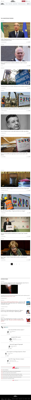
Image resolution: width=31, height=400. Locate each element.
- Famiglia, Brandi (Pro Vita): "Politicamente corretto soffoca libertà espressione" (11, 371)
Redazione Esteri (4, 298)
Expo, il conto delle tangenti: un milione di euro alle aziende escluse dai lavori (15, 108)
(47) (9, 363)
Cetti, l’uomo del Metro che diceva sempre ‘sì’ (16, 329)
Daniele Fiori (3, 323)
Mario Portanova (4, 110)
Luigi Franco (3, 156)
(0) (29, 212)
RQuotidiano (3, 212)
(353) (29, 110)
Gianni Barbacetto (12, 331)
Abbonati (23, 1)
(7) (11, 341)
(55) (10, 348)
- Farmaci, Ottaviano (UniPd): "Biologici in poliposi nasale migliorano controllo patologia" (12, 375)
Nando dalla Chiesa (12, 360)
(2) (29, 315)
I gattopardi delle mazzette (16, 337)
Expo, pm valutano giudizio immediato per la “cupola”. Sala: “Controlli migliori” (14, 234)
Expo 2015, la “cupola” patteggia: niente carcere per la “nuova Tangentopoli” (15, 188)
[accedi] (28, 1)
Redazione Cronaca (4, 306)
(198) (29, 156)
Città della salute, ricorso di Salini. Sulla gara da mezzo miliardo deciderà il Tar (15, 86)
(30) (29, 236)
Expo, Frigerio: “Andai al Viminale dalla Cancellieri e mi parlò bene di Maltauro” (14, 257)
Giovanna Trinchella (4, 190)
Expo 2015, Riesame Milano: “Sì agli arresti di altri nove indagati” (13, 211)
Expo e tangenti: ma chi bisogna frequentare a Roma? (16, 351)
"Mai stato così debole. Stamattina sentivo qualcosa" (12, 320)
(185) (29, 190)
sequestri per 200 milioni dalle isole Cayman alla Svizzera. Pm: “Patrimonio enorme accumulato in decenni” (13, 303)
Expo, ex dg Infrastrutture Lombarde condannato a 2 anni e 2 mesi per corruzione (14, 63)
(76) (29, 323)
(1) (29, 88)
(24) (29, 65)
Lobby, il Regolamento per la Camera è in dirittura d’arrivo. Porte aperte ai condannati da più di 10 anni (14, 40)
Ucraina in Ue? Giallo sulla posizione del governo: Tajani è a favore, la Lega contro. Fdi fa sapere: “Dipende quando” (12, 311)
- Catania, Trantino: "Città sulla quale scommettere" (7, 378)
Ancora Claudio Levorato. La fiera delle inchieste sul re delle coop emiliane (15, 131)
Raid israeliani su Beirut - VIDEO (10, 296)
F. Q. (2, 65)
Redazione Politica (4, 315)
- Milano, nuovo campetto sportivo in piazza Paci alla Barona (8, 372)
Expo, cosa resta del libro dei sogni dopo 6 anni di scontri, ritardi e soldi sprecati (14, 154)
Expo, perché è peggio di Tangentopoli (16, 344)
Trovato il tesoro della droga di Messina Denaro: (10, 301)
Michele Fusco (10, 353)
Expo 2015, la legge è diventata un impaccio (16, 359)
